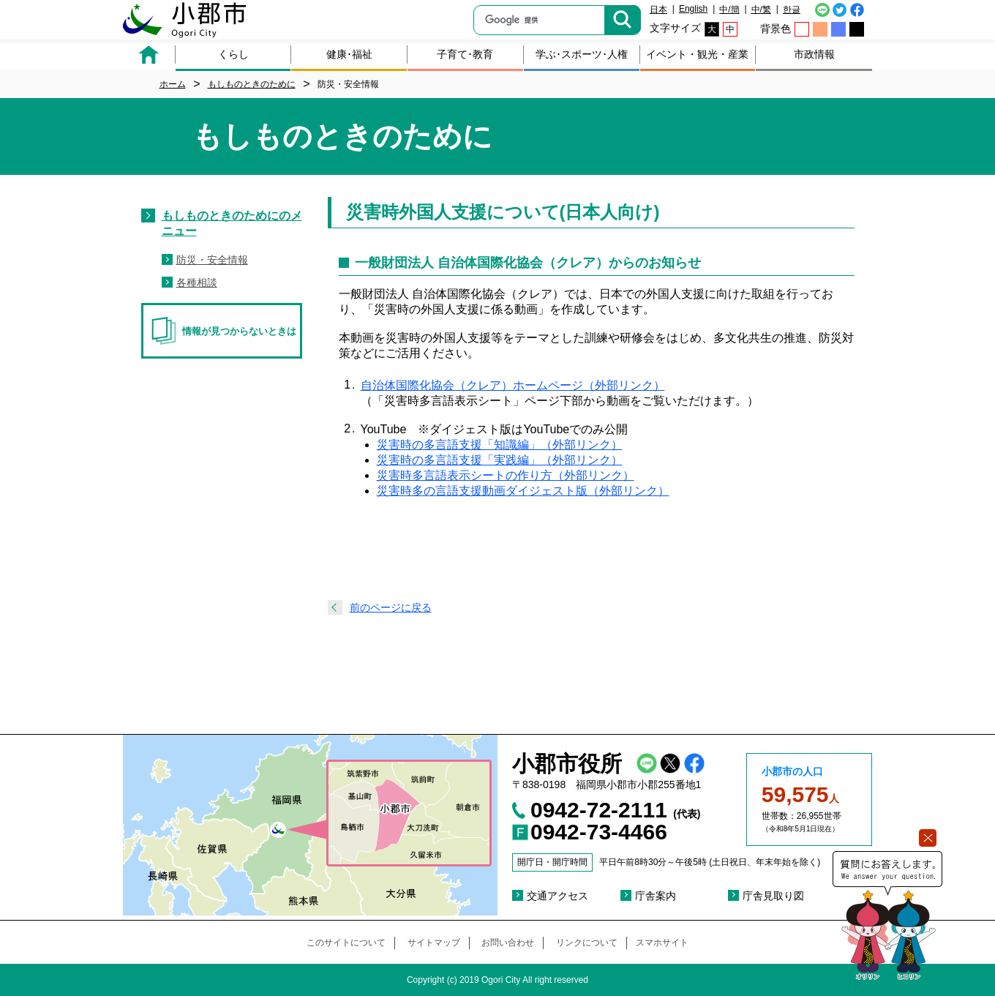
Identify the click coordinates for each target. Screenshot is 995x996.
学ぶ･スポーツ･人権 (582, 54)
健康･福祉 (349, 54)
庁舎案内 (655, 896)
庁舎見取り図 (773, 896)
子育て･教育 (465, 54)
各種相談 (196, 282)
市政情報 (814, 54)
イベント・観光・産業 (697, 54)
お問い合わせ (507, 942)
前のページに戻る (391, 607)
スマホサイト (662, 942)
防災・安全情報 (212, 260)
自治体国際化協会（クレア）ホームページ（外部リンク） (513, 385)
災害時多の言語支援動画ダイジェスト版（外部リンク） (523, 490)
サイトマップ (434, 942)
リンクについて (586, 942)
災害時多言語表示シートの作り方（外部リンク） (505, 475)
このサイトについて (346, 942)
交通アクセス (557, 896)
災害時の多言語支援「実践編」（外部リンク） (500, 460)
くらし (233, 54)
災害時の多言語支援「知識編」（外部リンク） (500, 444)
